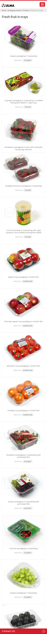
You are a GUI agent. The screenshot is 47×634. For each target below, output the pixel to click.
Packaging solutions (15, 10)
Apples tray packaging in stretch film (23, 277)
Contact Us (8, 631)
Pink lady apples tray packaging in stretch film (23, 321)
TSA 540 (28, 237)
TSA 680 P (27, 60)
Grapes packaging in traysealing (23, 56)
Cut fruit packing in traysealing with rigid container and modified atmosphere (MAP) (23, 231)
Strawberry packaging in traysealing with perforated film (23, 456)
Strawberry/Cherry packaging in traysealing (23, 186)
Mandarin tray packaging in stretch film (23, 366)
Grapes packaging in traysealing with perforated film (23, 502)
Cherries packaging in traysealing (24, 548)
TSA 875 (28, 107)
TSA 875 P (27, 508)
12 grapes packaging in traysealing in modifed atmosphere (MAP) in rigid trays (23, 101)
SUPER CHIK (27, 281)
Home (4, 10)
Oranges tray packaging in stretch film (24, 410)
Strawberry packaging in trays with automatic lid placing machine (24, 148)
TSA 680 (28, 190)
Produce (26, 10)
